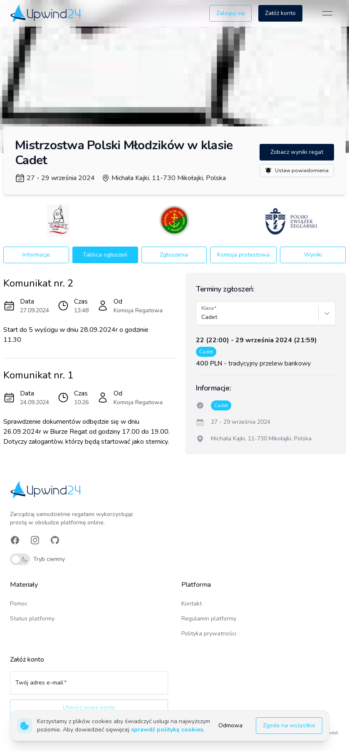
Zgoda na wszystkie (289, 725)
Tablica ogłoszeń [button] (105, 255)
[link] (46, 13)
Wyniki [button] (313, 255)
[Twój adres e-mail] (89, 686)
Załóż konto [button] (280, 13)
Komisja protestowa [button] (243, 255)
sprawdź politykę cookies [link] (167, 730)
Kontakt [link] (191, 604)
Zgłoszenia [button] (174, 255)
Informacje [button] (36, 255)
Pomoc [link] (18, 604)
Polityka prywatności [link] (208, 633)
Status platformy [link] (32, 619)
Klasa (207, 308)
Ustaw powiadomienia (297, 170)
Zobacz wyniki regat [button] (296, 152)
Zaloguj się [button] (230, 13)
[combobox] (202, 317)
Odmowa (230, 725)
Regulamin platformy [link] (208, 619)
